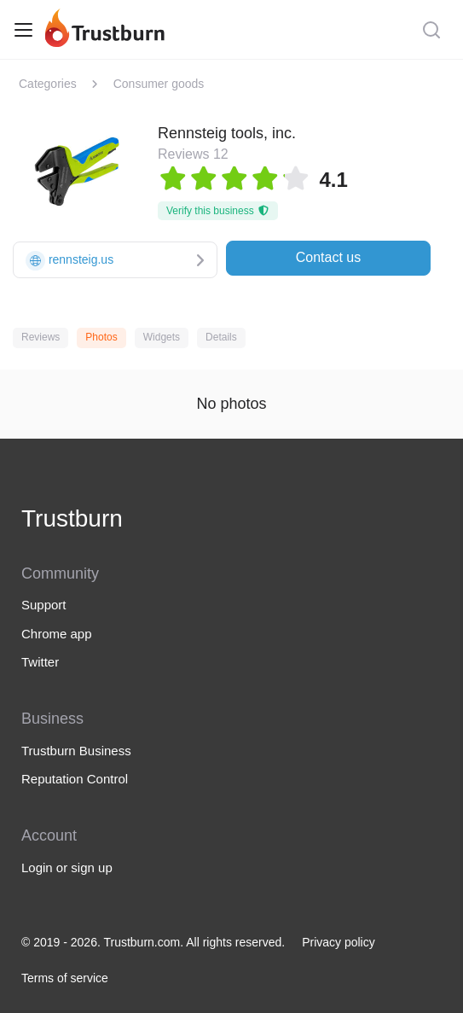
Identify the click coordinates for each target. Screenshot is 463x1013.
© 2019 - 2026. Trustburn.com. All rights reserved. (153, 942)
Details (221, 337)
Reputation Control (74, 778)
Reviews (40, 337)
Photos (101, 337)
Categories (48, 83)
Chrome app (56, 633)
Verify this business (217, 211)
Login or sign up (67, 867)
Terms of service (64, 978)
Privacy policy (338, 942)
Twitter (40, 662)
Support (44, 604)
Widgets (161, 337)
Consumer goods (159, 83)
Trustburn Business (76, 750)
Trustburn (72, 518)
